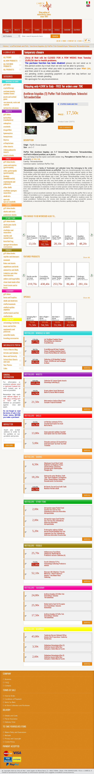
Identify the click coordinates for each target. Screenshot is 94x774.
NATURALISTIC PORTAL (11, 345)
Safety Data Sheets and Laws (10, 360)
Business (8, 679)
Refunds (8, 735)
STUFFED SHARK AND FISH (68, 104)
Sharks (37, 25)
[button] (25, 234)
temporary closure (34, 52)
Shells (27, 25)
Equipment (77, 25)
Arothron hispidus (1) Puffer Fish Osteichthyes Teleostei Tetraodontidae (59, 46)
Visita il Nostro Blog (10, 349)
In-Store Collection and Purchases (17, 705)
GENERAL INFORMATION (8, 375)
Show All (86, 257)
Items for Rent (10, 702)
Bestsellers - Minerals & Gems (37, 333)
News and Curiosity (10, 356)
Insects (17, 25)
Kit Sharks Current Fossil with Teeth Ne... (45, 237)
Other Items (47, 25)
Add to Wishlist (65, 127)
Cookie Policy (10, 742)
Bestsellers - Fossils (33, 545)
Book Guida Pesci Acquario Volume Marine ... (32, 237)
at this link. (36, 159)
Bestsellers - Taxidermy (34, 588)
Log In (58, 41)
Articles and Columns (10, 352)
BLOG (80, 41)
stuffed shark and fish (19, 46)
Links (5, 368)
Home (64, 41)
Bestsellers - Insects (33, 374)
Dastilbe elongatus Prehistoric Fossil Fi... (81, 237)
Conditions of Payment (13, 699)
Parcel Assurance (11, 719)
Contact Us (72, 41)
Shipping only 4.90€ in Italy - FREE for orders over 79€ (53, 86)
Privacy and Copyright (13, 738)
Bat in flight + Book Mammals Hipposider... (44, 318)
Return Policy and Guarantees (15, 732)
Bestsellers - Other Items (35, 502)
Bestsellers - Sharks (33, 457)
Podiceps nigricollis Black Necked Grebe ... (82, 278)
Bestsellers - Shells (32, 415)
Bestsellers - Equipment (34, 629)
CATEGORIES (7, 76)
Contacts (8, 686)
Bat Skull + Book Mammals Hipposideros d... (57, 318)
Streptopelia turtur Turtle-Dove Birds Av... (57, 278)
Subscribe (9, 445)
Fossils (57, 25)
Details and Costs (11, 716)
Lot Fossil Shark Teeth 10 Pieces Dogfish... (56, 237)
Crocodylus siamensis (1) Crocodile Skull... (44, 278)
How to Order (10, 696)
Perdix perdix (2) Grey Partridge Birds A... (32, 278)
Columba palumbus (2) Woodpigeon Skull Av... (70, 318)
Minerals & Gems (7, 26)
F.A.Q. (7, 682)
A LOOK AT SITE (9, 52)
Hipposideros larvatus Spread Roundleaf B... (70, 278)
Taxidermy (67, 25)
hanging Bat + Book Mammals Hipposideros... (32, 318)
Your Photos (7, 365)
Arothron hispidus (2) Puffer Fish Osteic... (69, 237)
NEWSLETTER (8, 424)
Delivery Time (10, 722)
